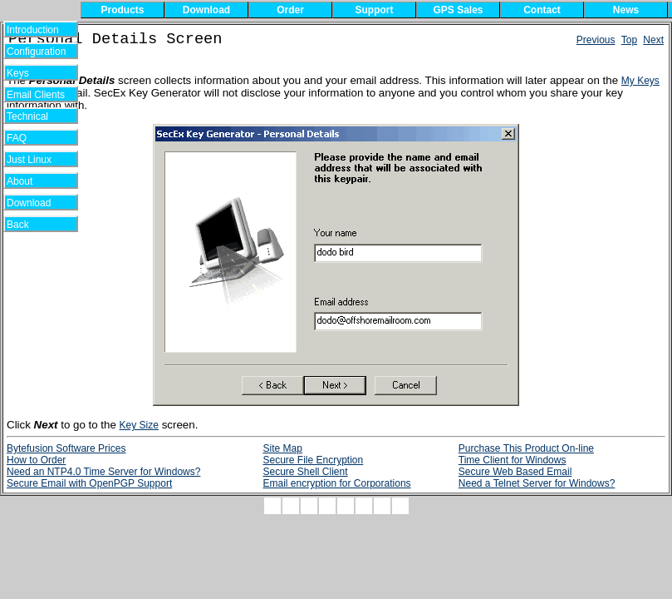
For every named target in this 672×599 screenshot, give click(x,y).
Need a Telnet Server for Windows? (537, 483)
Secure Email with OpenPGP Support (89, 483)
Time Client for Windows (513, 460)
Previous (596, 40)
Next (653, 40)
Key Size (139, 425)
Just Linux (32, 160)
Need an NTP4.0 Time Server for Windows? (103, 472)
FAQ (29, 138)
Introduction (33, 30)
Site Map (282, 448)
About (29, 181)
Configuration (36, 51)
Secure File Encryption (312, 460)
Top (629, 40)
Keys (29, 73)
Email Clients (36, 95)
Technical (31, 116)
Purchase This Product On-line (526, 448)
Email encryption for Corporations (336, 483)
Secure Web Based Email (515, 472)
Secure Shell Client (304, 472)
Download (34, 203)
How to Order (36, 460)
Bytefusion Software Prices (66, 448)
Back (29, 224)
